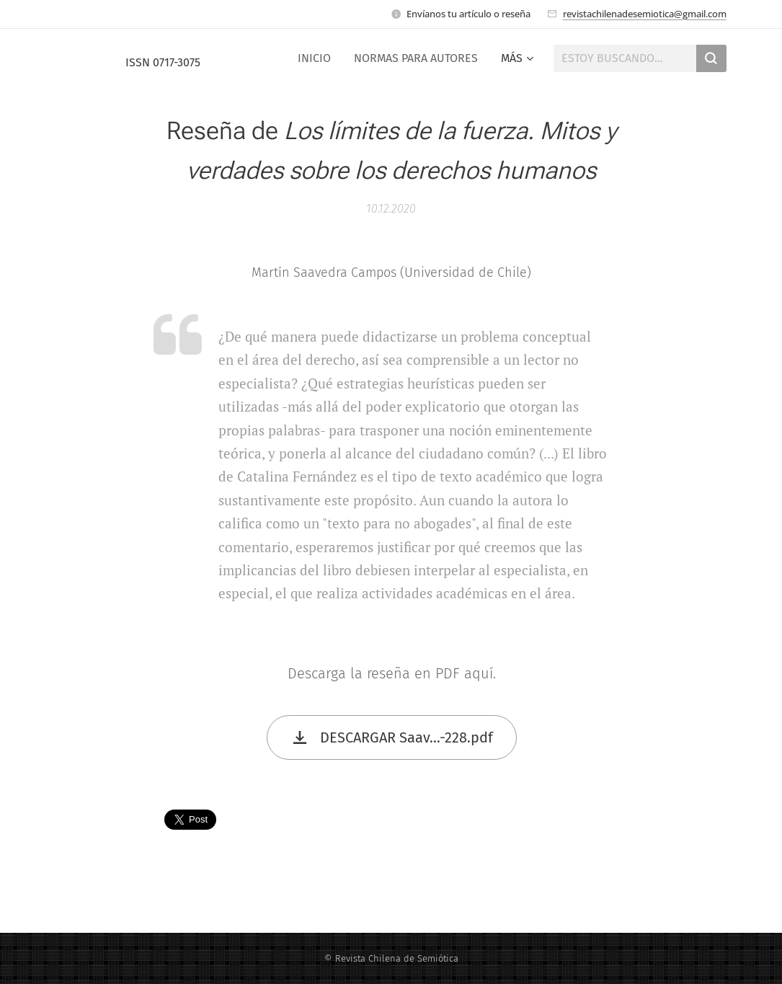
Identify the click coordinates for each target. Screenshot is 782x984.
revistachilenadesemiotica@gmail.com (645, 13)
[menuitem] (318, 58)
